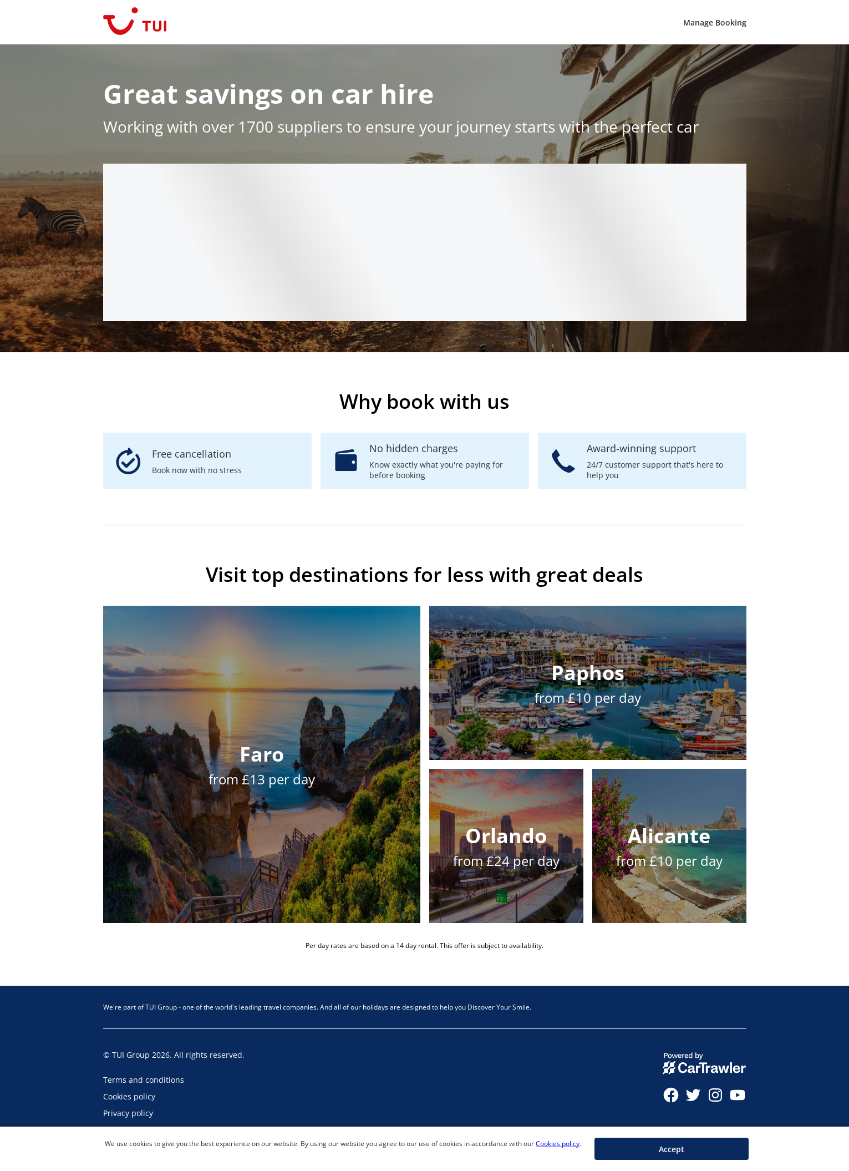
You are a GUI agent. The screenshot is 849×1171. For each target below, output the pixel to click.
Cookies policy (557, 1143)
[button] (671, 1149)
